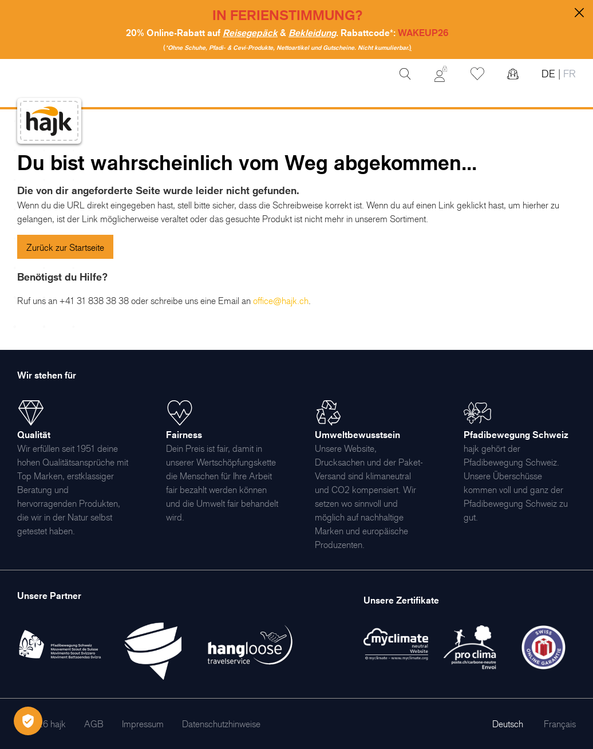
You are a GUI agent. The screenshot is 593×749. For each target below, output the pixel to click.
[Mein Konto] (440, 74)
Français (560, 724)
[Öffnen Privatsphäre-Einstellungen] (28, 721)
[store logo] (49, 121)
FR (568, 74)
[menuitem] (94, 724)
